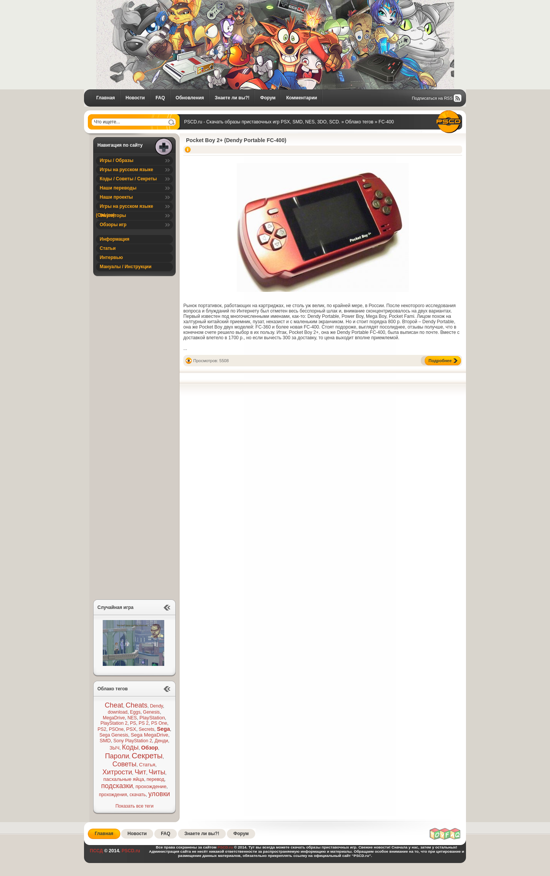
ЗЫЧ (115, 748)
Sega (163, 729)
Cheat (114, 705)
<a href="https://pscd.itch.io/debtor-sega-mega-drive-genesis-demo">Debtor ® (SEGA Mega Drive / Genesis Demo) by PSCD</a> (133, 440)
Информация (114, 239)
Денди (161, 740)
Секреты (147, 755)
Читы (157, 772)
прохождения (113, 794)
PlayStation (152, 718)
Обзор (149, 748)
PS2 (102, 729)
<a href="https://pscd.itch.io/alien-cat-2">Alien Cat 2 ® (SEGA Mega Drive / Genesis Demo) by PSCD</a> (133, 504)
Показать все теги (134, 806)
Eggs (135, 712)
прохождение (151, 786)
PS (133, 723)
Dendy (156, 706)
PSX (131, 729)
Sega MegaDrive (149, 735)
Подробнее (440, 360)
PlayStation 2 (114, 723)
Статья (147, 765)
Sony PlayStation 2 (132, 740)
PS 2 (144, 723)
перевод (155, 779)
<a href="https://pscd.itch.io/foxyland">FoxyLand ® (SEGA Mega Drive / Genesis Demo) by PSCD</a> (133, 376)
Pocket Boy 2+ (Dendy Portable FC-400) (236, 140)
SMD (105, 740)
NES (132, 718)
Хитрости (117, 772)
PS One (159, 723)
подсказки (117, 786)
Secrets (146, 729)
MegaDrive (114, 718)
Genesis (151, 712)
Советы (124, 764)
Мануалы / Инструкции (126, 266)
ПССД (96, 850)
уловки (159, 794)
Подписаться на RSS (432, 98)
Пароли (117, 756)
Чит (140, 772)
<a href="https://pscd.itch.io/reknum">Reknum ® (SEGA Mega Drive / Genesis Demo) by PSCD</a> (133, 567)
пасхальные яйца (124, 779)
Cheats (136, 705)
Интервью (111, 257)
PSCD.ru (130, 850)
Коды (130, 747)
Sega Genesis (113, 735)
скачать (137, 794)
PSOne (116, 729)
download (117, 712)
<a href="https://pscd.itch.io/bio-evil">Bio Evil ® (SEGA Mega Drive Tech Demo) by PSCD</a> (133, 312)
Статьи (108, 248)
